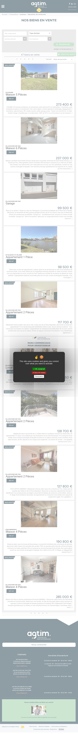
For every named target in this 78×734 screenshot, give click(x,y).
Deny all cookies (39, 373)
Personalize (39, 376)
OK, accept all (39, 369)
